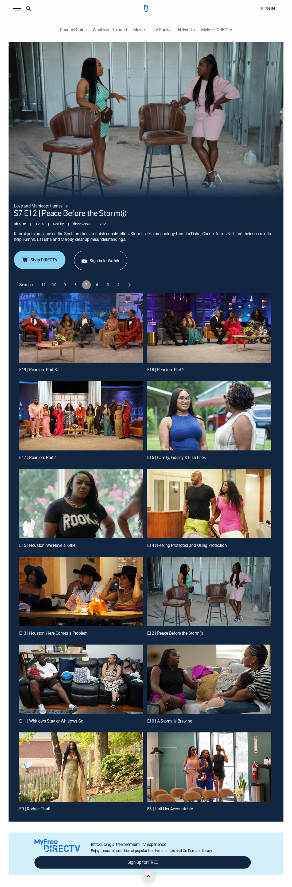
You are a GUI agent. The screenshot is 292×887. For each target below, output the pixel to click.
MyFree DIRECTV (216, 30)
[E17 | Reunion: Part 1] (81, 415)
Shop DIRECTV (39, 260)
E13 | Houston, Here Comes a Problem (53, 633)
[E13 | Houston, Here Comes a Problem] (81, 591)
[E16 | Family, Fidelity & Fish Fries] (209, 415)
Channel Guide (73, 30)
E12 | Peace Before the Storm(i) (175, 633)
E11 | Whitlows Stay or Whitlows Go (51, 721)
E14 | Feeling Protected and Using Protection (187, 545)
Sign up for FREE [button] (142, 862)
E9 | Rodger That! (34, 809)
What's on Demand (110, 30)
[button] (17, 8)
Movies (139, 30)
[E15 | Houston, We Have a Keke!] (81, 503)
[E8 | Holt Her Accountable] (209, 767)
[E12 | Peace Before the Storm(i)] (209, 591)
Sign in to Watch (100, 260)
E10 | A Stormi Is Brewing (169, 721)
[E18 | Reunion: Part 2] (209, 328)
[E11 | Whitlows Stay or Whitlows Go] (81, 679)
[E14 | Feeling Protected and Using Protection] (209, 503)
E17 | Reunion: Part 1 (38, 457)
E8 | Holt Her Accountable (170, 809)
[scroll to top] (148, 876)
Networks (186, 30)
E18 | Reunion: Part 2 (166, 369)
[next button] (129, 284)
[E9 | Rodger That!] (81, 767)
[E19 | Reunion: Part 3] (81, 328)
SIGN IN (268, 8)
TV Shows (162, 30)
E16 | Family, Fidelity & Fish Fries (176, 457)
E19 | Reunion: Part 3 (38, 369)
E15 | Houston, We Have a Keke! (47, 545)
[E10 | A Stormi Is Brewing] (209, 679)
